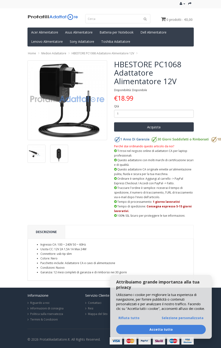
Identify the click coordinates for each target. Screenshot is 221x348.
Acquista (153, 127)
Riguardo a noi (39, 303)
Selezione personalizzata (182, 318)
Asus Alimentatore (79, 32)
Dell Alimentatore (153, 32)
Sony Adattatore (82, 41)
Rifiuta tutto (128, 318)
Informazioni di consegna (47, 308)
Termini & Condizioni (44, 319)
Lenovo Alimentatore (47, 41)
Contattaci (94, 303)
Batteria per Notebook (116, 32)
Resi (90, 308)
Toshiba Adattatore (115, 41)
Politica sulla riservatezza (46, 314)
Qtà (116, 106)
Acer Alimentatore (44, 32)
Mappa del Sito (98, 314)
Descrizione (46, 232)
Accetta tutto (161, 329)
